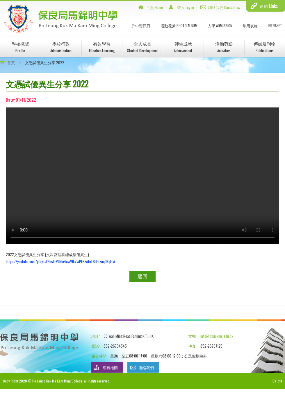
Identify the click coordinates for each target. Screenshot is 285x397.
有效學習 (102, 46)
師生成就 (183, 46)
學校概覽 (20, 46)
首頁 (11, 62)
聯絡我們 (146, 367)
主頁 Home (154, 7)
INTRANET (275, 25)
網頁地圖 (110, 367)
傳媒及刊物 (264, 46)
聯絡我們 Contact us (224, 7)
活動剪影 (224, 46)
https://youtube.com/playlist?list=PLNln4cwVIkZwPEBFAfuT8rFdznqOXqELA (60, 261)
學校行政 (61, 46)
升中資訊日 (140, 25)
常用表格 (250, 25)
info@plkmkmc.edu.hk (216, 336)
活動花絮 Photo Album (179, 25)
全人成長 (142, 46)
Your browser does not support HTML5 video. (142, 175)
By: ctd (277, 380)
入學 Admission (220, 25)
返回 (142, 276)
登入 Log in (185, 7)
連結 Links (268, 6)
